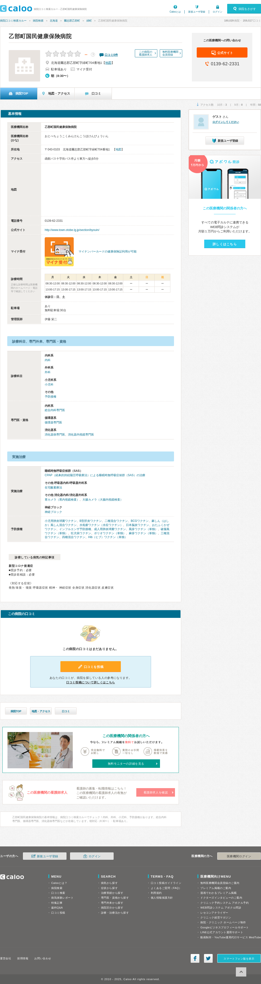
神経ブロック (53, 512)
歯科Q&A (57, 907)
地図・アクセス (41, 711)
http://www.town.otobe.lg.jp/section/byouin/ (72, 230)
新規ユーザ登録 (196, 11)
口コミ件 (111, 55)
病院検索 (38, 20)
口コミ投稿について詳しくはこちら (90, 682)
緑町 (89, 20)
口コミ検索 (58, 892)
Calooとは (175, 11)
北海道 (54, 20)
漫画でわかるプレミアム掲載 (218, 892)
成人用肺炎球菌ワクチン (110, 529)
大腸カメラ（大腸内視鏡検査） (102, 499)
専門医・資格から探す (115, 897)
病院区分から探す (112, 907)
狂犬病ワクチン (81, 533)
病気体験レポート (62, 897)
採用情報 (22, 958)
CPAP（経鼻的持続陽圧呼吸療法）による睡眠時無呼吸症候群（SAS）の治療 (95, 475)
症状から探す (109, 888)
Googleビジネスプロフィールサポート (224, 927)
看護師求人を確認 (156, 792)
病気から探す (109, 882)
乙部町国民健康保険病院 (40, 36)
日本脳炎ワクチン (137, 525)
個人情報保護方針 (162, 897)
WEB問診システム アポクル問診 (220, 907)
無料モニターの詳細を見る (126, 763)
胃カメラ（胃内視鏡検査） (62, 499)
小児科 (49, 384)
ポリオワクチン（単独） (110, 533)
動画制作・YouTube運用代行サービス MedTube (230, 937)
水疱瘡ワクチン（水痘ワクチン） (101, 525)
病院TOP (16, 711)
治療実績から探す (112, 892)
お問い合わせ (42, 958)
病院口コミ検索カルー (13, 20)
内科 (48, 360)
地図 (108, 63)
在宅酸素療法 (53, 487)
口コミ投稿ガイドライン (166, 882)
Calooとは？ (59, 882)
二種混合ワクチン (116, 521)
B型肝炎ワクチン (91, 521)
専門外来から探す (112, 902)
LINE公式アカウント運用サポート (221, 932)
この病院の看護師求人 (145, 53)
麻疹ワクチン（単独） (143, 533)
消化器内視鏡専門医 (81, 434)
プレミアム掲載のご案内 (215, 888)
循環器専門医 (53, 422)
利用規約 (156, 892)
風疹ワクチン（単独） (143, 529)
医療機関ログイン (239, 856)
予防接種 (50, 396)
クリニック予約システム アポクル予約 (224, 902)
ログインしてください (225, 121)
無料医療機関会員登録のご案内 (219, 882)
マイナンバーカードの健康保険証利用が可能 (108, 251)
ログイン (217, 11)
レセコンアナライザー (214, 912)
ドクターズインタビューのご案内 (221, 897)
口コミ (66, 711)
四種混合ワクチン (73, 537)
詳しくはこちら (225, 244)
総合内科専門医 (55, 410)
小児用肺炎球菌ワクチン (61, 521)
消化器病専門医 (55, 434)
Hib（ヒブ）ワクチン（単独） (107, 537)
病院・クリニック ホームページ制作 (223, 922)
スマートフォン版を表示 (239, 958)
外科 (48, 372)
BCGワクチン (140, 521)
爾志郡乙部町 (72, 20)
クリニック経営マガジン (215, 917)
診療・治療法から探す (115, 912)
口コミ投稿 (58, 912)
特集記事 (56, 902)
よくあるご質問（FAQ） (166, 888)
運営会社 (5, 958)
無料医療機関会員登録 (170, 53)
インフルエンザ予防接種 (75, 529)
